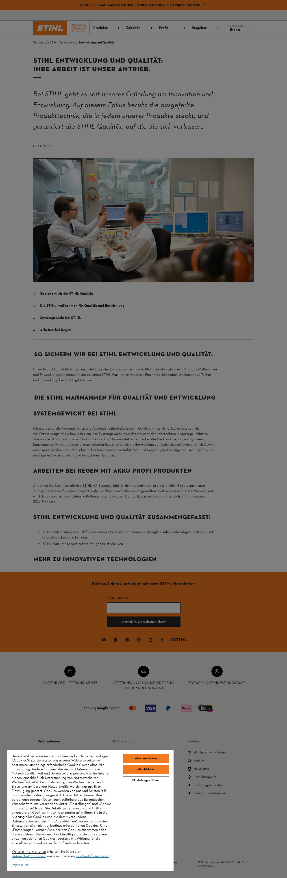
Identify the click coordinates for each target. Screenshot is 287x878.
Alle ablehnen (146, 770)
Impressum (20, 865)
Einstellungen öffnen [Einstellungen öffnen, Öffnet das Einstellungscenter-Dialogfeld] (145, 781)
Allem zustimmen (146, 759)
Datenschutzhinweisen (29, 856)
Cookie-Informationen (92, 856)
